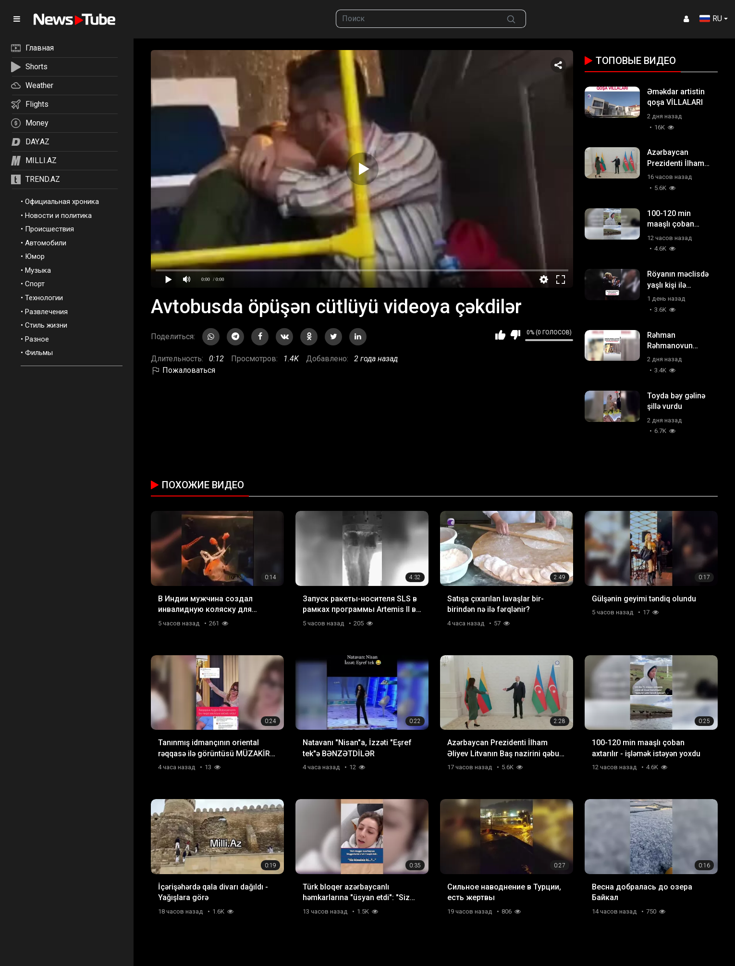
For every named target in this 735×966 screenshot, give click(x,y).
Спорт (35, 284)
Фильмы (39, 352)
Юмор (35, 256)
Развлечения (46, 311)
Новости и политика (58, 215)
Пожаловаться (183, 370)
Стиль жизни (46, 325)
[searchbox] (416, 19)
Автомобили (45, 243)
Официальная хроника (62, 201)
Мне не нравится (515, 335)
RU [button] (710, 18)
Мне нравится (500, 335)
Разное (37, 339)
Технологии (44, 297)
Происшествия (49, 229)
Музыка (38, 270)
